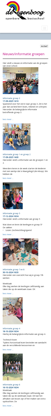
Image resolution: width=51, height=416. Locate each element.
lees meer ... (8, 119)
